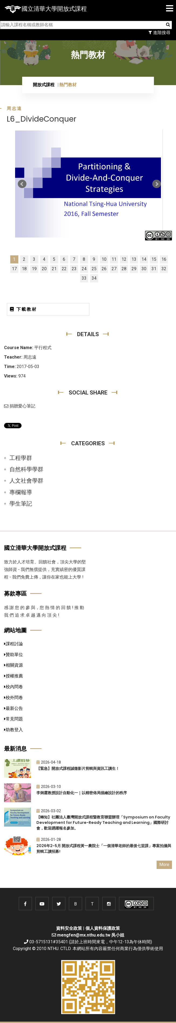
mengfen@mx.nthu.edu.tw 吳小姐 (90, 935)
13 (134, 259)
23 (74, 268)
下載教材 (23, 309)
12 (124, 259)
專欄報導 (20, 492)
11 (114, 259)
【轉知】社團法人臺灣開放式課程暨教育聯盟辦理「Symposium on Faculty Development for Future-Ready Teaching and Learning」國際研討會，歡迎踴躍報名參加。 (103, 822)
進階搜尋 (159, 32)
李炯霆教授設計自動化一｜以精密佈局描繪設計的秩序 (81, 792)
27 (114, 268)
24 (84, 268)
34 (94, 278)
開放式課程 (43, 84)
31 (153, 268)
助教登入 (13, 729)
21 (54, 268)
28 (124, 268)
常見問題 (13, 718)
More (164, 864)
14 (144, 259)
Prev (22, 184)
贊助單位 (13, 654)
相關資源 (13, 665)
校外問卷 (13, 697)
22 (64, 268)
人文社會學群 (26, 480)
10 (104, 259)
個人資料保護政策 (102, 928)
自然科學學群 (26, 469)
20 (44, 268)
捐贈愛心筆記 (19, 406)
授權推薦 (13, 675)
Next (156, 184)
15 (153, 259)
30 (144, 268)
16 (163, 259)
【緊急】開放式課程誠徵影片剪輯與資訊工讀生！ (77, 768)
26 (104, 268)
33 (84, 278)
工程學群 (20, 458)
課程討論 (13, 643)
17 (14, 268)
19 (34, 268)
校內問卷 (13, 686)
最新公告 (13, 708)
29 (134, 268)
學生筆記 (20, 503)
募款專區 (15, 593)
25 (94, 268)
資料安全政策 (69, 928)
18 (24, 268)
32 (163, 268)
